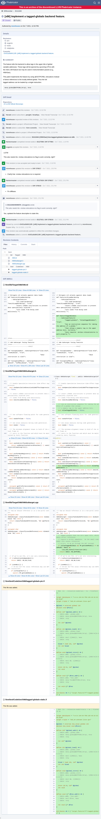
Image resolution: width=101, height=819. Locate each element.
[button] (99, 3)
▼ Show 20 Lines (43, 290)
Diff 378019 (37, 186)
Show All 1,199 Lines (28, 366)
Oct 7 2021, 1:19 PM (62, 142)
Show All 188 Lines (28, 497)
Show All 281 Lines (28, 576)
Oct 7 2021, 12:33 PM (50, 132)
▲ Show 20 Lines (14, 366)
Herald (8, 115)
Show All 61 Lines (29, 508)
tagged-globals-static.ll (20, 272)
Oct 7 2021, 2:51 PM (62, 180)
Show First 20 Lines (14, 290)
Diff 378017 (37, 168)
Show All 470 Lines (29, 377)
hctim (9, 46)
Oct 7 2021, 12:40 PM (83, 137)
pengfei (29, 115)
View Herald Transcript (49, 115)
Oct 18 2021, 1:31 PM (23, 227)
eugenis (10, 43)
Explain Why (10, 227)
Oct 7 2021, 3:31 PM (62, 220)
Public (18, 20)
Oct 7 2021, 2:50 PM (49, 168)
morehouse (15, 26)
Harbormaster (11, 142)
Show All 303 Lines (28, 438)
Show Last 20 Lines (42, 366)
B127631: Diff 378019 (45, 220)
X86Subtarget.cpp (18, 264)
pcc (8, 41)
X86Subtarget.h (17, 261)
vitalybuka (10, 48)
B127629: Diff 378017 (45, 180)
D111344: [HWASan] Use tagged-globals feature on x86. (53, 137)
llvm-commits (31, 128)
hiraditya (35, 115)
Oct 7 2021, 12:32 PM (38, 110)
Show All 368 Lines (29, 290)
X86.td (14, 258)
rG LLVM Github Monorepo (13, 104)
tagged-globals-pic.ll (19, 269)
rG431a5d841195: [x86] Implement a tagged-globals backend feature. (29, 53)
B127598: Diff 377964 (45, 142)
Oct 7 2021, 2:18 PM (37, 147)
